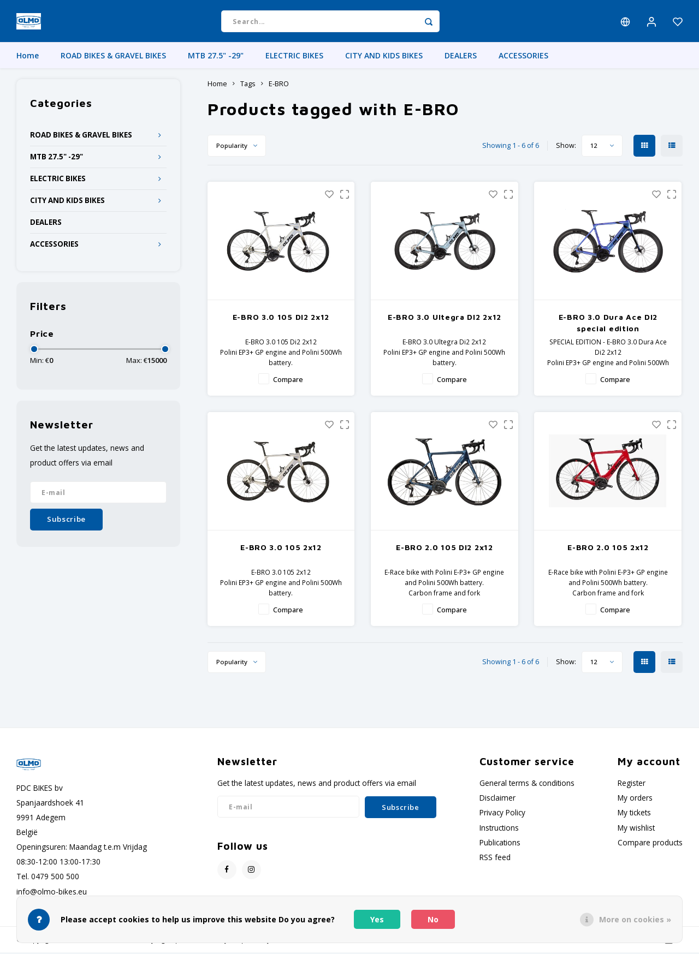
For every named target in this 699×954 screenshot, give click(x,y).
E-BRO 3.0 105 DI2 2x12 (281, 318)
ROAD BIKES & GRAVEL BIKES (113, 57)
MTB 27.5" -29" (216, 57)
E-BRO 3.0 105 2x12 (281, 548)
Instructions (499, 829)
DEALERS (461, 57)
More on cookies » (635, 919)
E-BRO (279, 85)
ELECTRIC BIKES (294, 57)
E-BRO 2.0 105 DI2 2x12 (444, 548)
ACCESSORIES (523, 57)
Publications (499, 844)
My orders (635, 799)
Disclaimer (497, 799)
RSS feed (495, 859)
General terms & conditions (526, 784)
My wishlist (636, 829)
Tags (248, 85)
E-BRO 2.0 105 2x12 (608, 548)
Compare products (650, 844)
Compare (288, 381)
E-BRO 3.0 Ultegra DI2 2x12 (444, 318)
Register (631, 784)
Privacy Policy (502, 814)
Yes (377, 919)
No (433, 919)
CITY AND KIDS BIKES (384, 57)
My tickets (634, 814)
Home (27, 57)
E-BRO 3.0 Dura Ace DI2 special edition (608, 324)
